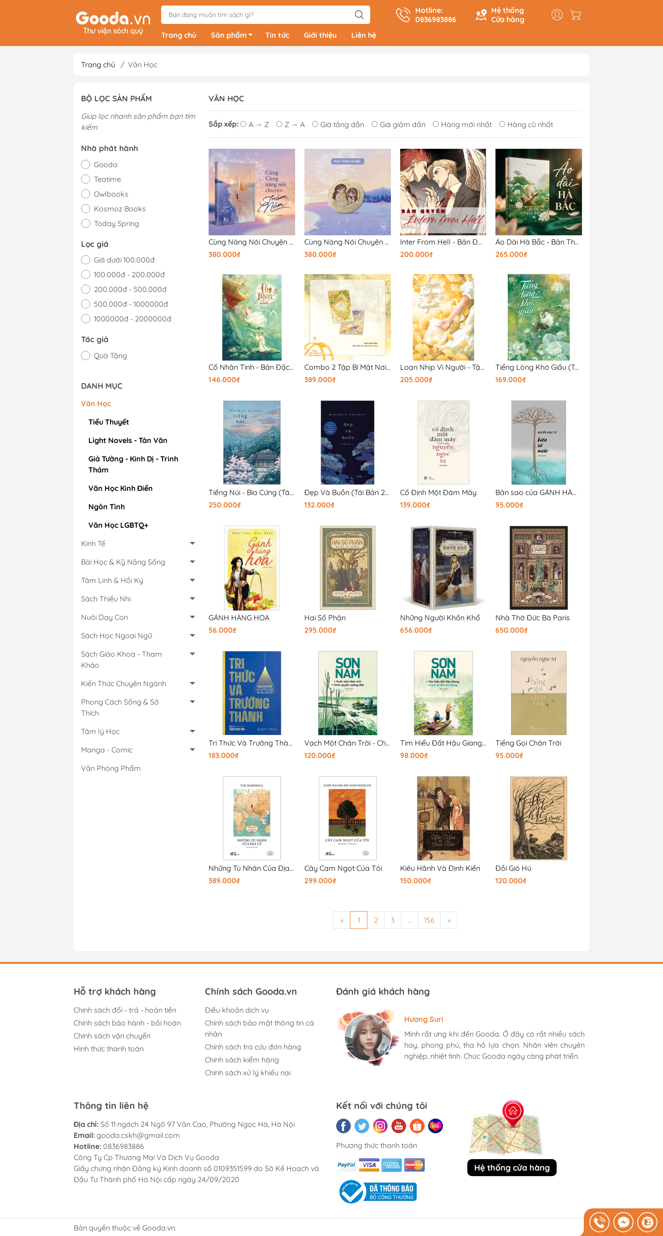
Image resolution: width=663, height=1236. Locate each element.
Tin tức (277, 36)
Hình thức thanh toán (109, 1050)
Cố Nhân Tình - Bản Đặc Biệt (252, 369)
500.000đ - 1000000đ (131, 305)
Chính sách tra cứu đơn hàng (253, 1048)
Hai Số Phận (325, 619)
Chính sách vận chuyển (112, 1037)
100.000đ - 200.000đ (129, 276)
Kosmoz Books (120, 210)
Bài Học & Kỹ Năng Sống (123, 563)
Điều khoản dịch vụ (237, 1011)
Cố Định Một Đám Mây (438, 494)
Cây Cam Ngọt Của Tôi (343, 870)
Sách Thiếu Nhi (106, 600)
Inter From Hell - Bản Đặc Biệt (443, 243)
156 (429, 922)
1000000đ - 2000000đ (132, 320)
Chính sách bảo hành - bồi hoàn (127, 1024)
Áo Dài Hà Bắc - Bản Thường (538, 243)
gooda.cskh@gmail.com (138, 1137)
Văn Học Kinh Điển (120, 490)
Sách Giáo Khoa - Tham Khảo (121, 661)
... (410, 922)
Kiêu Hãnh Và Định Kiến (440, 870)
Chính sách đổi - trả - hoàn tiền (125, 1011)
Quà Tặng (110, 357)
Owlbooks (111, 195)
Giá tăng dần (338, 126)
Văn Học (96, 405)
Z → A (290, 126)
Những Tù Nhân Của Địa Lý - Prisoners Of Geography (252, 870)
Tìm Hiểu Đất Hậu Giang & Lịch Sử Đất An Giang (443, 744)
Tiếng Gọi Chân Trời (528, 744)
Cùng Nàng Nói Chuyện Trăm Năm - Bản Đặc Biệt (347, 243)
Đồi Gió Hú (513, 870)
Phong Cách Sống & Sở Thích (120, 709)
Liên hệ (363, 36)
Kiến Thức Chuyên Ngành (123, 685)
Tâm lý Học (100, 733)
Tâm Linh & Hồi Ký (112, 582)
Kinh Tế (93, 545)
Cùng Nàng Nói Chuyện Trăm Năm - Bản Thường (252, 243)
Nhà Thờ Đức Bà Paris (532, 619)
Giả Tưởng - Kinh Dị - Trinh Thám (133, 466)
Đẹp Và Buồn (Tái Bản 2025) (347, 494)
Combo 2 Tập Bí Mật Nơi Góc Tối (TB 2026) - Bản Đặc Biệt (347, 369)
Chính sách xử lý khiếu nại (248, 1074)
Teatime (107, 181)
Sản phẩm (234, 38)
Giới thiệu (320, 36)
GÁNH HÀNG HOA (239, 619)
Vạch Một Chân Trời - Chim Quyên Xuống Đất (347, 744)
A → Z (254, 126)
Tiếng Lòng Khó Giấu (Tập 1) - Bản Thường (538, 369)
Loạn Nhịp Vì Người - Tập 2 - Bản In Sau (443, 369)
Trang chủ (178, 36)
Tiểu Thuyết (108, 423)
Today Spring (116, 225)
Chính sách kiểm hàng (242, 1061)
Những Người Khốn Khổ (440, 619)
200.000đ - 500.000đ (130, 291)
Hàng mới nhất (462, 126)
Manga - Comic (107, 751)
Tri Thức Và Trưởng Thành (252, 744)
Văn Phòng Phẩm (111, 770)
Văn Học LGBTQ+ (118, 526)
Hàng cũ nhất (526, 126)
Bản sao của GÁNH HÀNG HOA (538, 494)
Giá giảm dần (398, 126)
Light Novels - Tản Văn (128, 442)
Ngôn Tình (106, 508)
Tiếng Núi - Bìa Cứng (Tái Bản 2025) (252, 494)
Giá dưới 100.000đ (124, 261)
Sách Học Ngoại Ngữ (116, 637)
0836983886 (123, 1148)
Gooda (105, 166)
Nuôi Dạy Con (104, 619)
